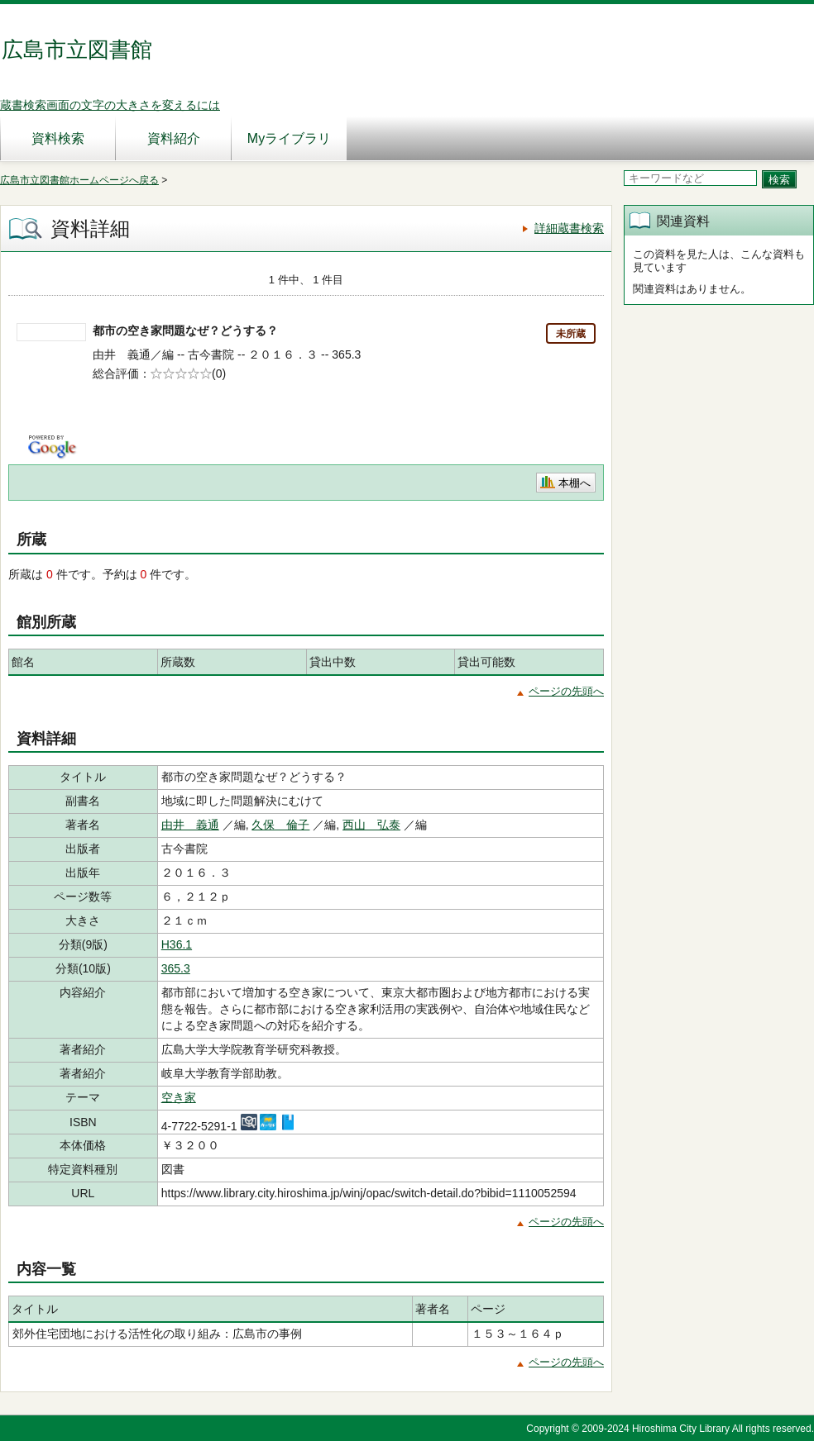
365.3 (175, 968)
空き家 (178, 1097)
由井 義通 (190, 824)
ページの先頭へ (566, 691)
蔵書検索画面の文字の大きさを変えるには (110, 105)
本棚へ (574, 483)
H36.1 (176, 944)
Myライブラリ (289, 138)
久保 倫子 (280, 824)
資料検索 (57, 138)
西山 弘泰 (371, 824)
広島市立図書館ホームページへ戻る (79, 180)
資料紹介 (173, 138)
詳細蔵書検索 (569, 228)
